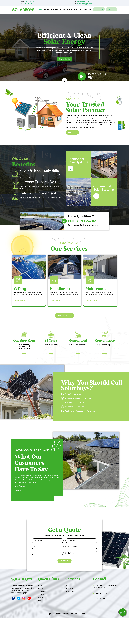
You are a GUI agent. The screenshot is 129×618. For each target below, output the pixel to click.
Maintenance (69, 591)
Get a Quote (98, 9)
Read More (72, 132)
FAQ (80, 10)
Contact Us (87, 10)
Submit (64, 561)
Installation (69, 588)
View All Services (64, 315)
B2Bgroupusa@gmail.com (84, 4)
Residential (48, 10)
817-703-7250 (28, 4)
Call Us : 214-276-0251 (83, 221)
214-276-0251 (30, 2)
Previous (54, 496)
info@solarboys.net (82, 2)
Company (66, 10)
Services (74, 10)
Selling (67, 585)
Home (41, 10)
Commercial (57, 10)
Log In (111, 9)
